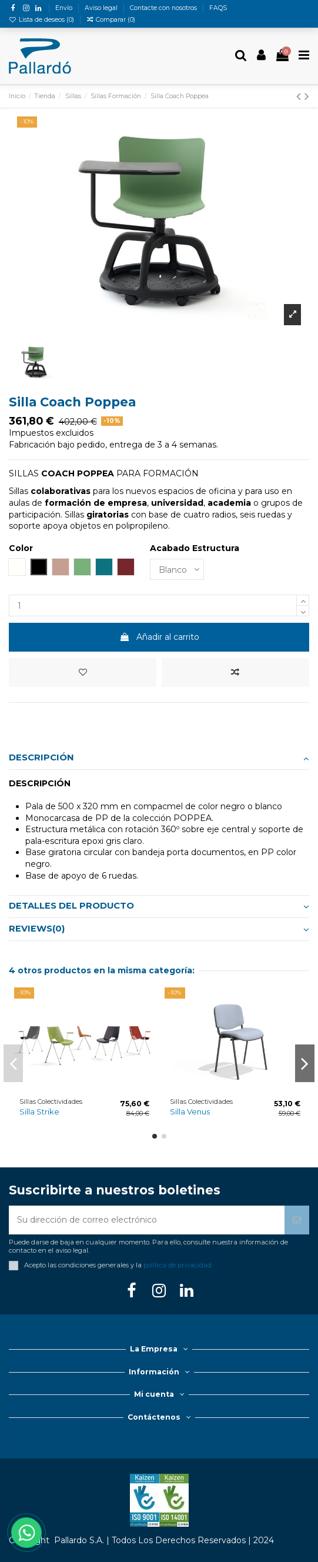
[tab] (159, 758)
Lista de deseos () (42, 20)
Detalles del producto (159, 906)
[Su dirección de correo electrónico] (146, 1220)
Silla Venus (190, 1111)
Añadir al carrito (159, 637)
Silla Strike (39, 1111)
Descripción (159, 758)
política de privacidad (177, 1265)
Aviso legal (102, 8)
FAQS (218, 8)
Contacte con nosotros (164, 8)
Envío (64, 8)
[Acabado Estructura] (177, 569)
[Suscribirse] (296, 1220)
